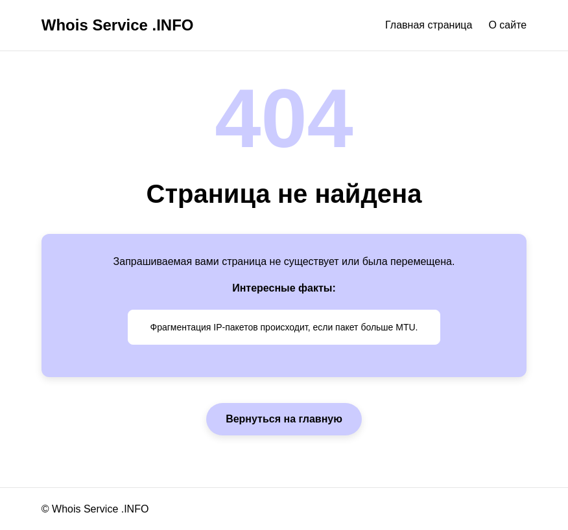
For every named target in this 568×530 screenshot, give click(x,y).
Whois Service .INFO (117, 25)
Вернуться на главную (284, 418)
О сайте (507, 24)
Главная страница (428, 24)
